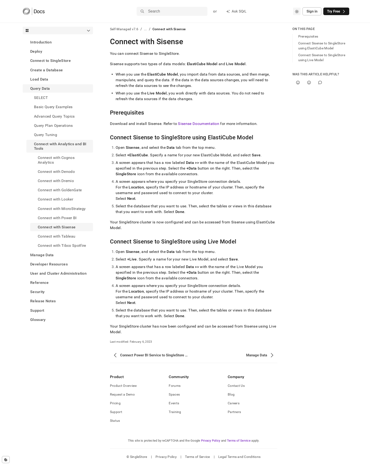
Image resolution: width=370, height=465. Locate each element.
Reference (39, 282)
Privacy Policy (210, 440)
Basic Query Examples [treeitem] (53, 107)
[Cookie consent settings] (6, 459)
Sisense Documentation (198, 123)
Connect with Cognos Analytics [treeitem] (56, 159)
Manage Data (42, 255)
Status (115, 420)
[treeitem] (58, 42)
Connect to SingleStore (50, 60)
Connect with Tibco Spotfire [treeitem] (62, 245)
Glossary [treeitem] (38, 319)
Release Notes (43, 301)
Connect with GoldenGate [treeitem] (60, 190)
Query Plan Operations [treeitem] (53, 125)
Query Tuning (45, 134)
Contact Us (236, 386)
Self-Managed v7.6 (124, 29)
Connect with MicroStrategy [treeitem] (62, 208)
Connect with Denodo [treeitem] (56, 171)
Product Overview (123, 386)
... (145, 29)
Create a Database (46, 70)
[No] (309, 82)
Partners (234, 412)
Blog (231, 394)
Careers (234, 403)
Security (37, 292)
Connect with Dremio (56, 181)
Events (174, 403)
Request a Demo (122, 394)
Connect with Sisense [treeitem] (57, 227)
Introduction (41, 42)
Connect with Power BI (57, 218)
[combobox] (297, 11)
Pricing (115, 403)
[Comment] (320, 82)
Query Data (40, 88)
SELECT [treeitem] (41, 97)
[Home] (34, 11)
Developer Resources (49, 264)
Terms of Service (239, 440)
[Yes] (297, 82)
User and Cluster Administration (58, 273)
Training (175, 412)
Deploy (36, 51)
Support (37, 310)
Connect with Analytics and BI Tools (60, 146)
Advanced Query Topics (54, 116)
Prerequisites (308, 36)
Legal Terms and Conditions (239, 457)
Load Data (39, 79)
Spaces (174, 394)
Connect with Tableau (56, 236)
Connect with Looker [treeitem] (55, 199)
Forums (175, 386)
